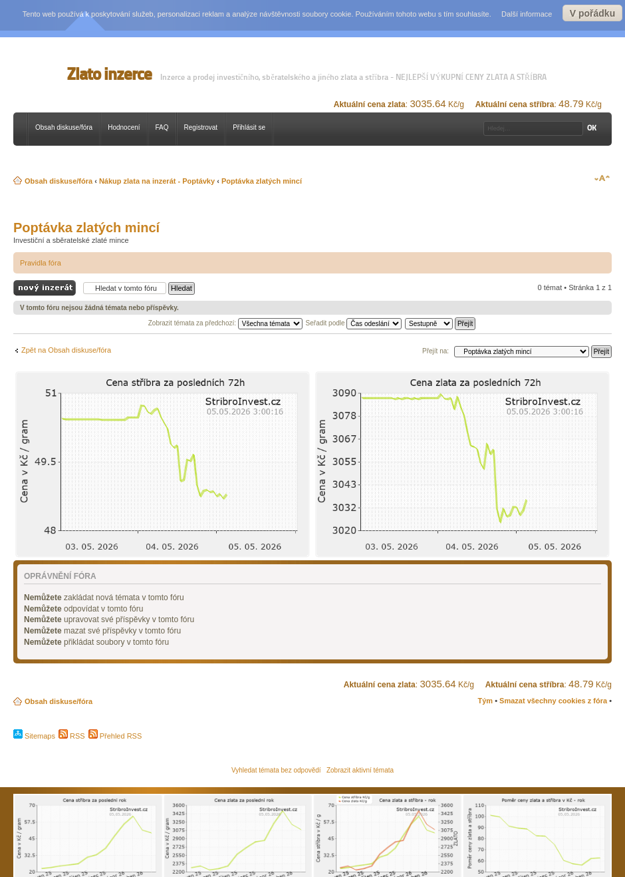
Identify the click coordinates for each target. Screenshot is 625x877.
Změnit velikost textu (602, 178)
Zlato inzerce (109, 74)
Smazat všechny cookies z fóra (553, 701)
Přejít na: (435, 351)
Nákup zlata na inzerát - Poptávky (157, 181)
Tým (485, 701)
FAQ (162, 127)
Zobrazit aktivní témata (360, 770)
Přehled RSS (115, 736)
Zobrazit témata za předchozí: (225, 323)
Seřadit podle (354, 323)
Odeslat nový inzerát (44, 288)
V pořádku (592, 13)
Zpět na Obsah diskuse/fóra (66, 350)
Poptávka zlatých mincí (261, 181)
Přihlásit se (249, 127)
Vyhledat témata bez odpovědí (276, 770)
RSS (72, 736)
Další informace (526, 14)
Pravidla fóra (40, 263)
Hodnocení (124, 127)
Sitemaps (34, 736)
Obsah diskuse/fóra (63, 127)
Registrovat (201, 127)
